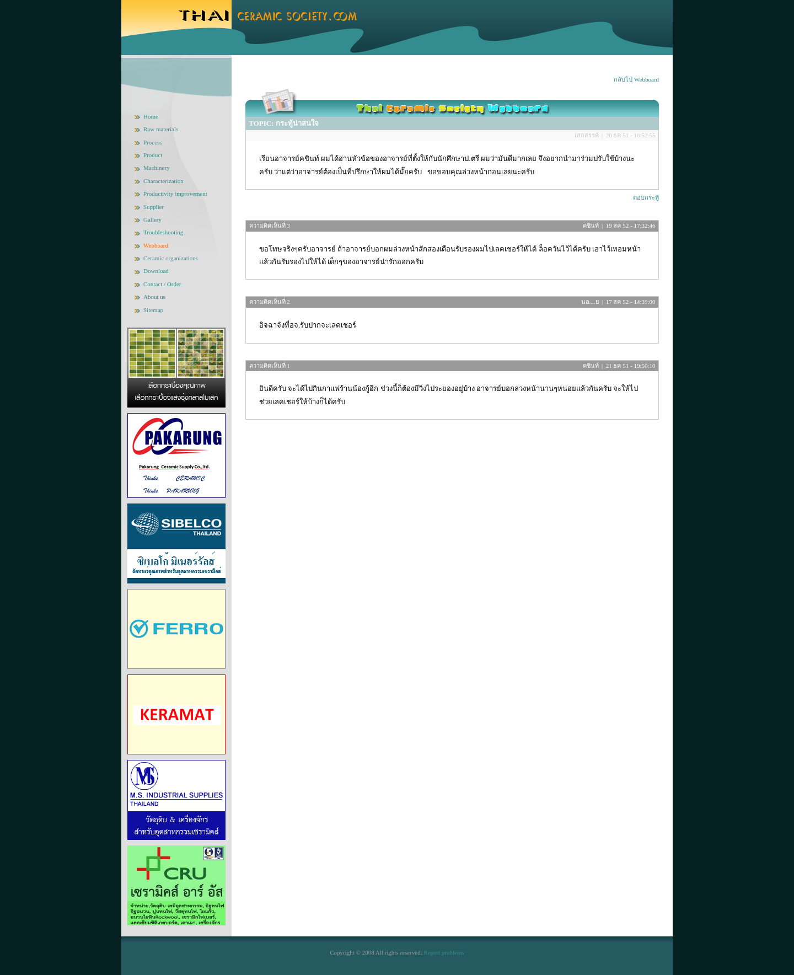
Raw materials (160, 129)
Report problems (443, 952)
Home (150, 116)
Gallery (152, 219)
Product (152, 155)
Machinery (156, 167)
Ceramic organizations (170, 258)
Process (152, 142)
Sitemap (153, 310)
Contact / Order (162, 284)
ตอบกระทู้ (646, 197)
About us (154, 296)
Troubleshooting (163, 232)
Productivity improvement (175, 193)
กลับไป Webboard (636, 79)
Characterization (163, 181)
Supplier (153, 206)
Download (156, 270)
